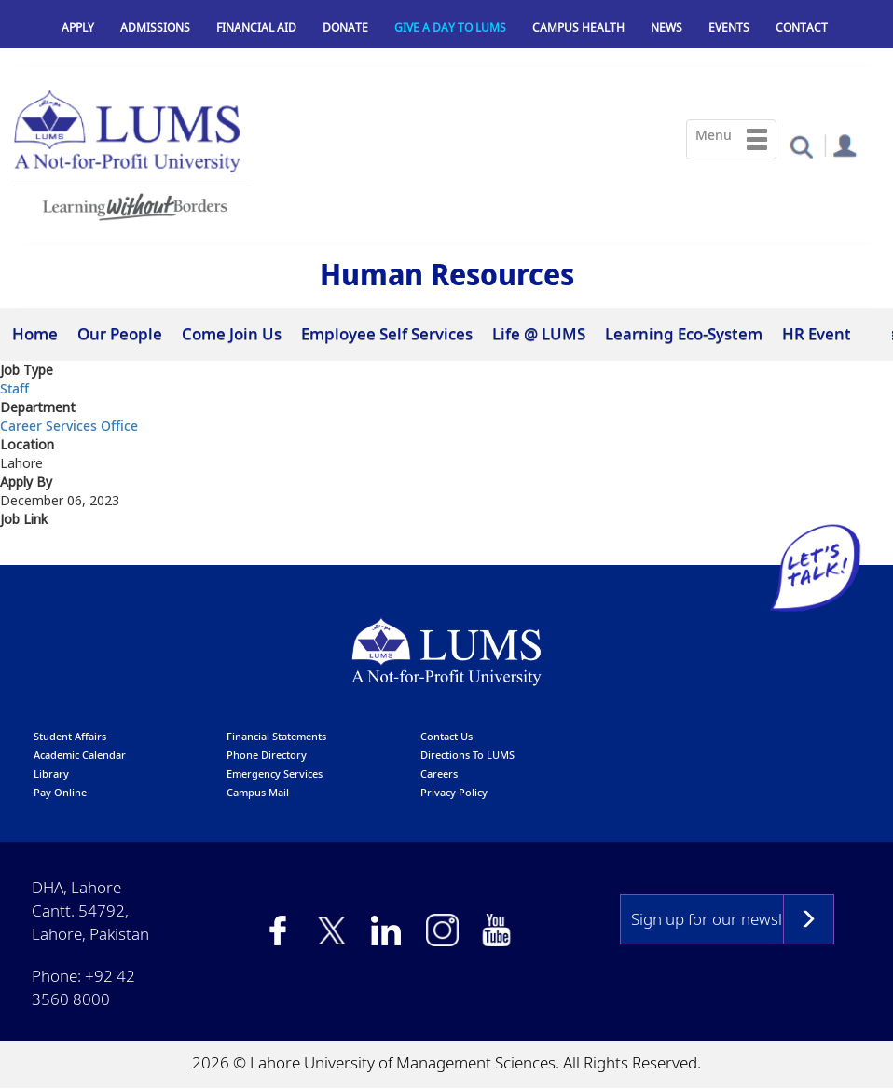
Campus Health (578, 27)
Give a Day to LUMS (450, 27)
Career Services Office (69, 425)
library (51, 773)
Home (35, 333)
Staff (14, 388)
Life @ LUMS (538, 333)
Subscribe (808, 919)
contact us (446, 736)
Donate (345, 27)
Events (728, 27)
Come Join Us (232, 333)
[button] (801, 146)
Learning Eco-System (683, 333)
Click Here (35, 553)
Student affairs (70, 736)
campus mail (258, 792)
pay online (60, 792)
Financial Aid (256, 27)
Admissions (155, 27)
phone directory (267, 755)
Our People (119, 333)
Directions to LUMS (467, 755)
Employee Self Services (387, 333)
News (666, 27)
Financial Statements (276, 736)
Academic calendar (80, 755)
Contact (802, 27)
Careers (439, 773)
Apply (78, 27)
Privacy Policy (454, 792)
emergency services (275, 773)
